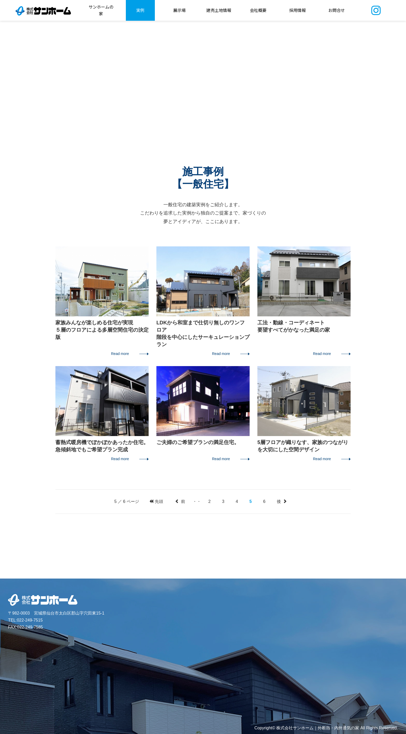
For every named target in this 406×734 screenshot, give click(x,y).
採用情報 (297, 10)
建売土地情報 (218, 10)
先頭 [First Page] (156, 501)
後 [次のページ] (282, 501)
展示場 (179, 10)
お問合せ (336, 10)
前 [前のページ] (180, 501)
